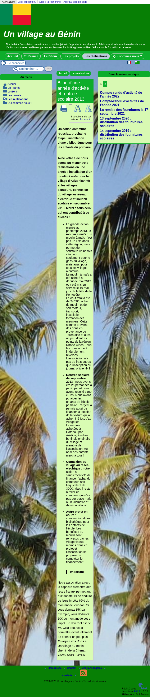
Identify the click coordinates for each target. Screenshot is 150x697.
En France (31, 56)
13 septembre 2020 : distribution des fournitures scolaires (121, 122)
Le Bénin (50, 56)
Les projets (71, 56)
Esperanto (85, 119)
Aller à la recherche (50, 1)
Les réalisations (96, 56)
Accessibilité (8, 2)
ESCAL (137, 691)
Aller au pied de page (75, 1)
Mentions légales (91, 668)
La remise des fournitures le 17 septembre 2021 (124, 111)
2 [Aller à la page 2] (105, 84)
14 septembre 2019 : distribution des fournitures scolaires (121, 134)
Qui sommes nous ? (127, 56)
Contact (70, 668)
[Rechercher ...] (28, 68)
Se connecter (16, 63)
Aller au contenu (27, 1)
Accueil (12, 56)
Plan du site (53, 668)
